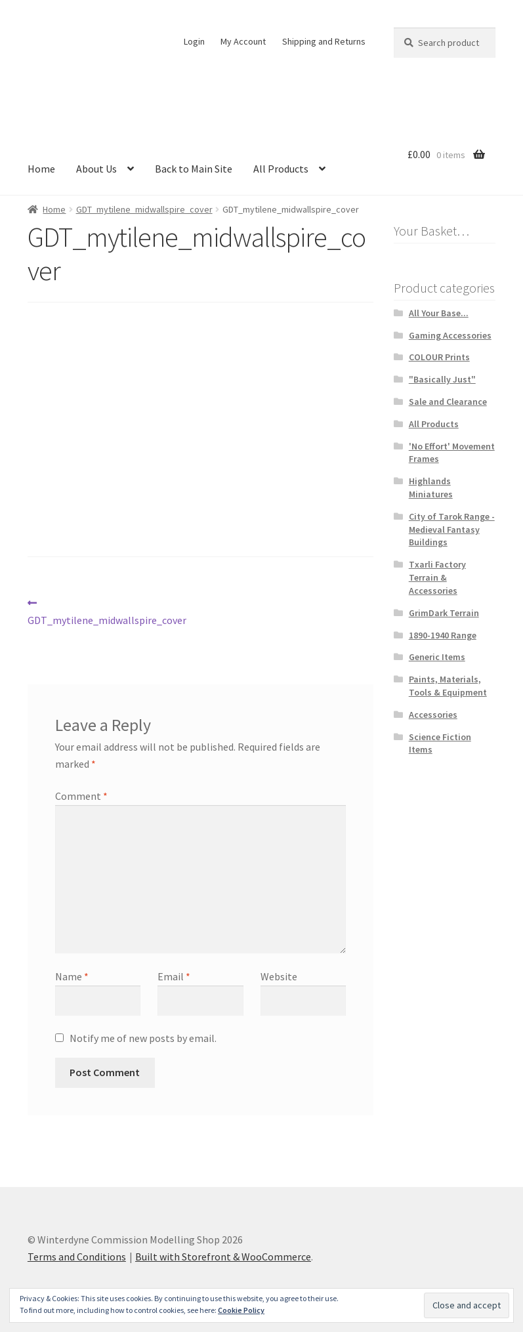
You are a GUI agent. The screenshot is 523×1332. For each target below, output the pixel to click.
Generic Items (437, 657)
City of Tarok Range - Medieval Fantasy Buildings (452, 529)
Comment (81, 795)
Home (41, 168)
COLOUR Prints (439, 357)
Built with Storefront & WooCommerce (223, 1256)
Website (279, 976)
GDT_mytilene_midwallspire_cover (144, 209)
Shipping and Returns (324, 41)
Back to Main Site (193, 168)
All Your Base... (439, 313)
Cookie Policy (241, 1310)
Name (72, 976)
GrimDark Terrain (444, 613)
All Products (280, 168)
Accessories (433, 714)
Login (194, 41)
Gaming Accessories (450, 335)
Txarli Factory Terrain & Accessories (437, 577)
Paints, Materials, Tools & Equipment (448, 685)
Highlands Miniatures (431, 487)
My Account (243, 41)
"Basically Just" (442, 379)
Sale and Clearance (448, 401)
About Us (96, 168)
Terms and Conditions (77, 1256)
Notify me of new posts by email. (143, 1038)
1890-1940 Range (442, 635)
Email (173, 976)
